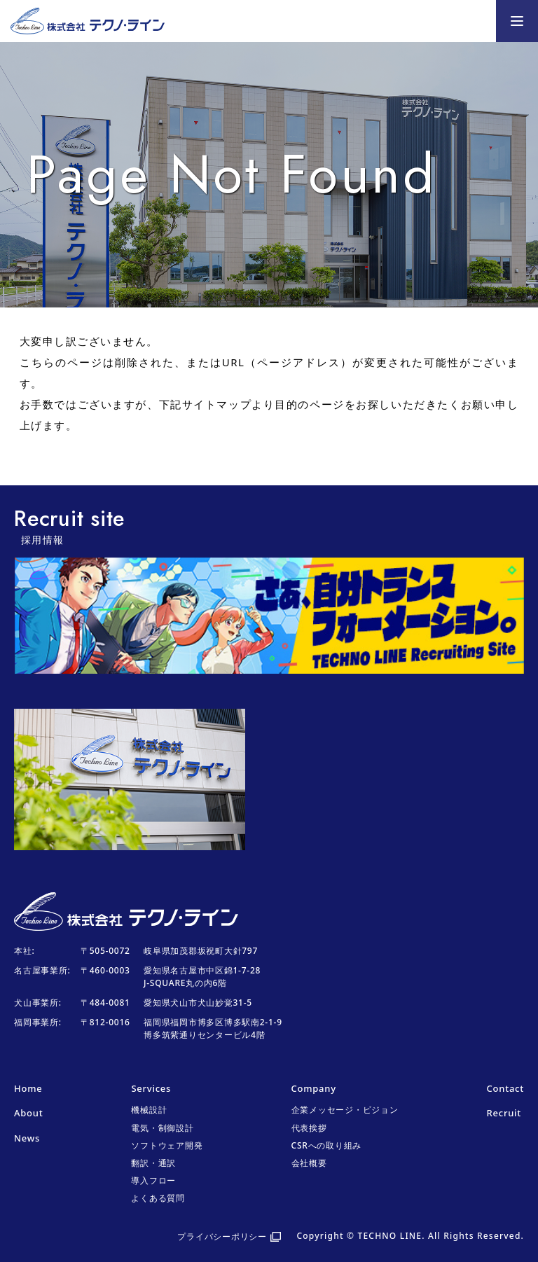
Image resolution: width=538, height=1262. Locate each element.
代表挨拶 (309, 1128)
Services (151, 1088)
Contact (505, 1088)
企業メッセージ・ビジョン (345, 1110)
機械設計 (149, 1110)
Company (313, 1088)
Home (28, 1088)
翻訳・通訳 (153, 1163)
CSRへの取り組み (326, 1145)
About (28, 1113)
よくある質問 (158, 1198)
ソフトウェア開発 (166, 1145)
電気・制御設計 (162, 1128)
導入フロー (153, 1180)
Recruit (504, 1113)
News (27, 1138)
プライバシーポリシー (222, 1236)
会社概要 (309, 1163)
